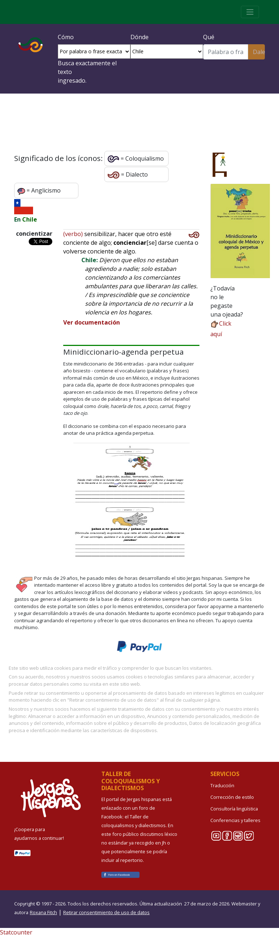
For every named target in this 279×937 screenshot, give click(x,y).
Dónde (139, 37)
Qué (208, 37)
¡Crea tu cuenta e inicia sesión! (139, 120)
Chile (29, 219)
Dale (259, 52)
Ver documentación (91, 322)
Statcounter (16, 932)
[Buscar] (225, 51)
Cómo (66, 37)
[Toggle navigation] (250, 12)
